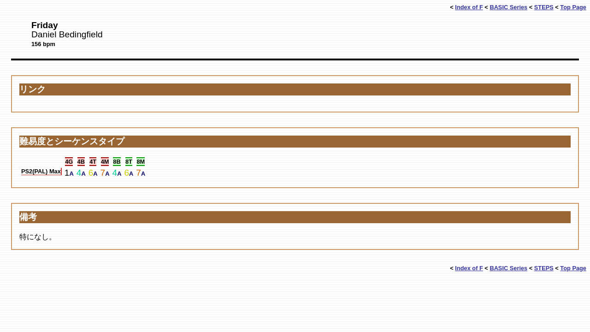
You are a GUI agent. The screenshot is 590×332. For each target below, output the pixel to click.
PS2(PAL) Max (41, 171)
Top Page (573, 7)
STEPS (544, 7)
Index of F (469, 7)
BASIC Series (508, 7)
